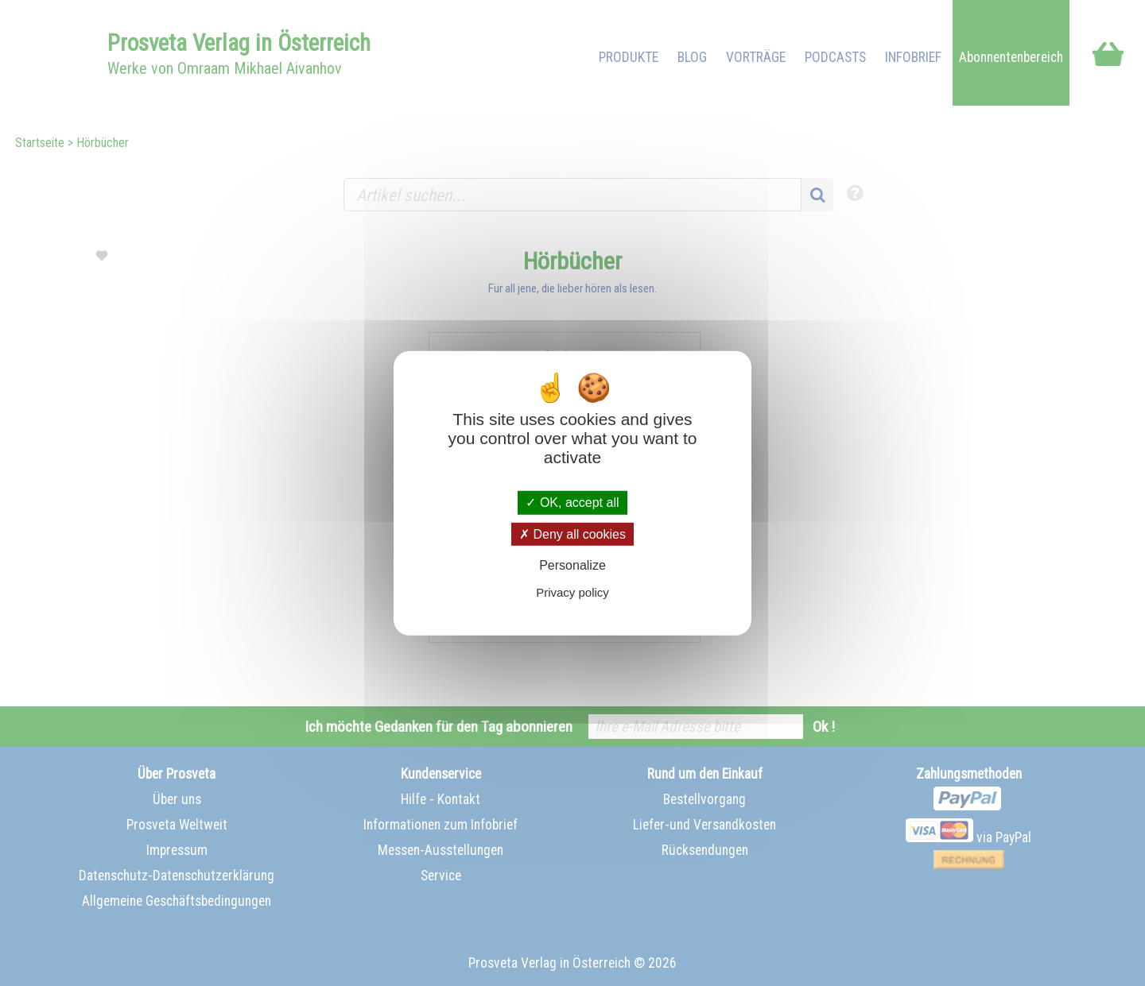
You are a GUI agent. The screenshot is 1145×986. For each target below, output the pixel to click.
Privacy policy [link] (572, 592)
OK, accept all (572, 502)
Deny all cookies (572, 533)
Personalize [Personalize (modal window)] (572, 565)
